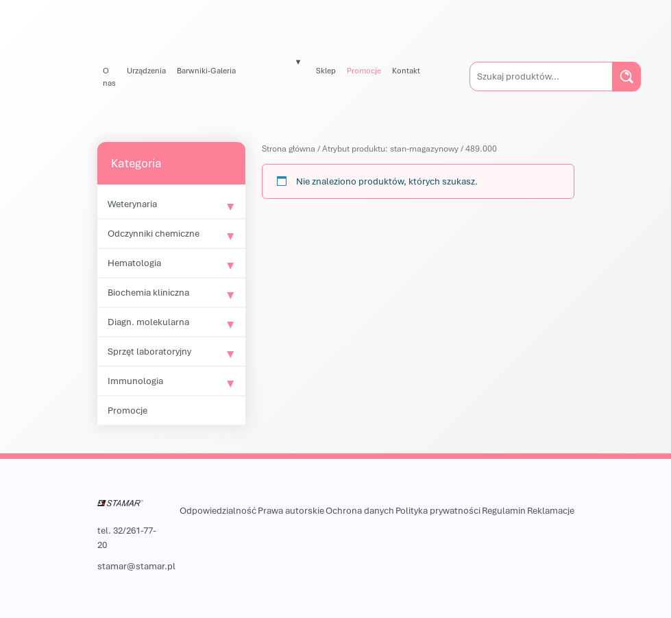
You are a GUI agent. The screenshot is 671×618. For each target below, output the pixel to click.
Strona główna (288, 148)
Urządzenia (146, 70)
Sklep (326, 70)
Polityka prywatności (437, 510)
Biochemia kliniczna (148, 292)
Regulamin (504, 510)
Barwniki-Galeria (206, 70)
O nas (109, 76)
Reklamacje (550, 510)
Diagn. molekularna (148, 322)
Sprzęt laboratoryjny (149, 351)
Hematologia (134, 263)
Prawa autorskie (291, 510)
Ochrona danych (360, 510)
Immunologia (135, 381)
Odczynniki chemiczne (153, 233)
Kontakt (406, 70)
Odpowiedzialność (218, 510)
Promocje (364, 70)
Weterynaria (132, 204)
